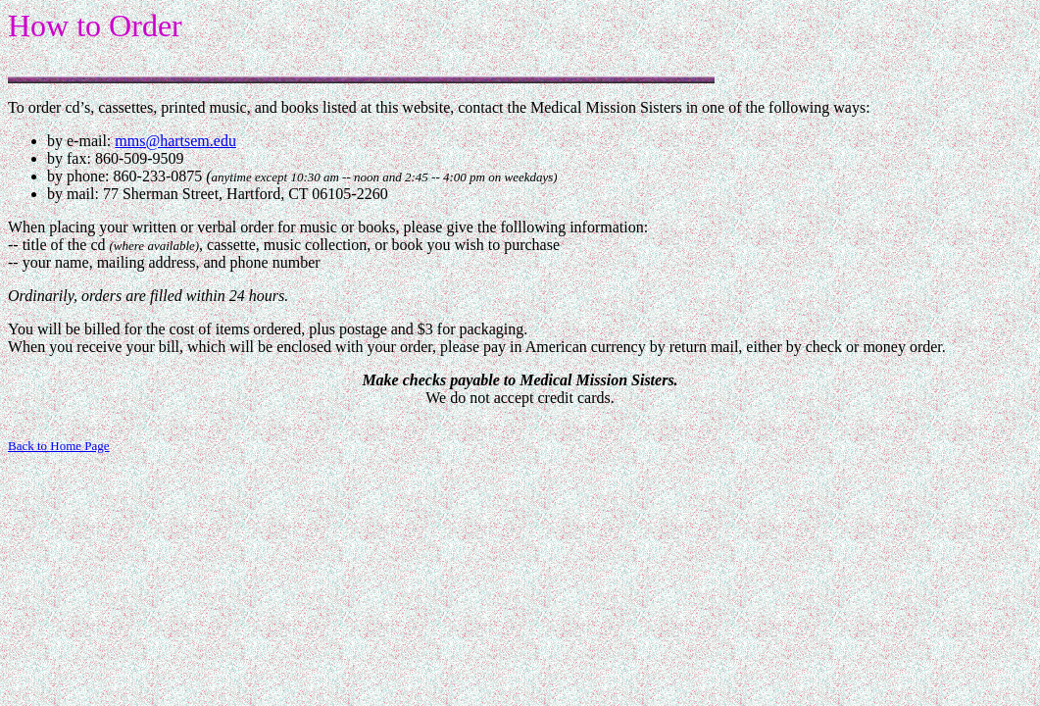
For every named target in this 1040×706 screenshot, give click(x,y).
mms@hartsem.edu (175, 140)
